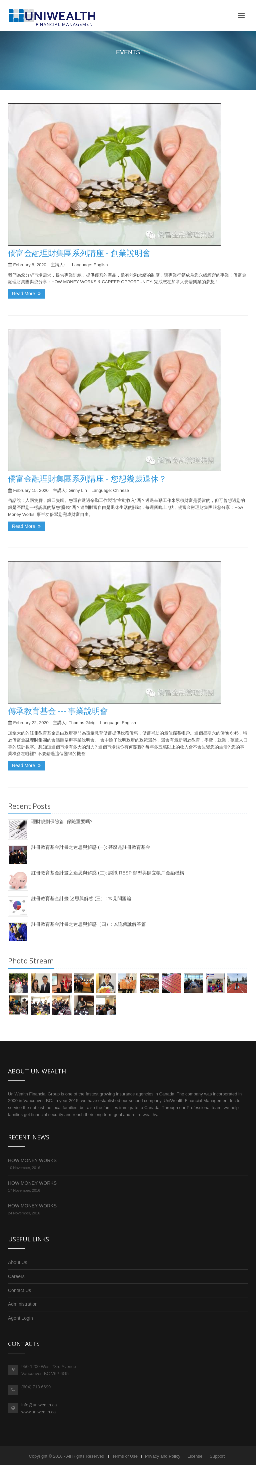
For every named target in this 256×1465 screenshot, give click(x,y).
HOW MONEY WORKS (32, 1160)
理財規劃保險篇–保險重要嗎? (62, 821)
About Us (17, 1262)
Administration (23, 1304)
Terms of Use (125, 1456)
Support (217, 1456)
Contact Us (19, 1290)
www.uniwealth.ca (38, 1411)
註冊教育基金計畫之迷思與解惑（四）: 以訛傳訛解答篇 (88, 924)
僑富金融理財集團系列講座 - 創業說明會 (79, 252)
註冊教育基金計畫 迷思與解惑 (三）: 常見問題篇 (81, 898)
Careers (16, 1276)
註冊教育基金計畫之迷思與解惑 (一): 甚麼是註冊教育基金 (90, 847)
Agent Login (20, 1318)
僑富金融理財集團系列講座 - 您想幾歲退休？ (87, 478)
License (195, 1456)
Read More (26, 293)
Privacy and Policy (162, 1456)
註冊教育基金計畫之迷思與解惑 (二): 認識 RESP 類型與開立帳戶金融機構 (107, 872)
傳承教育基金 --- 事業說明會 (58, 710)
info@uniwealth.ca (39, 1404)
